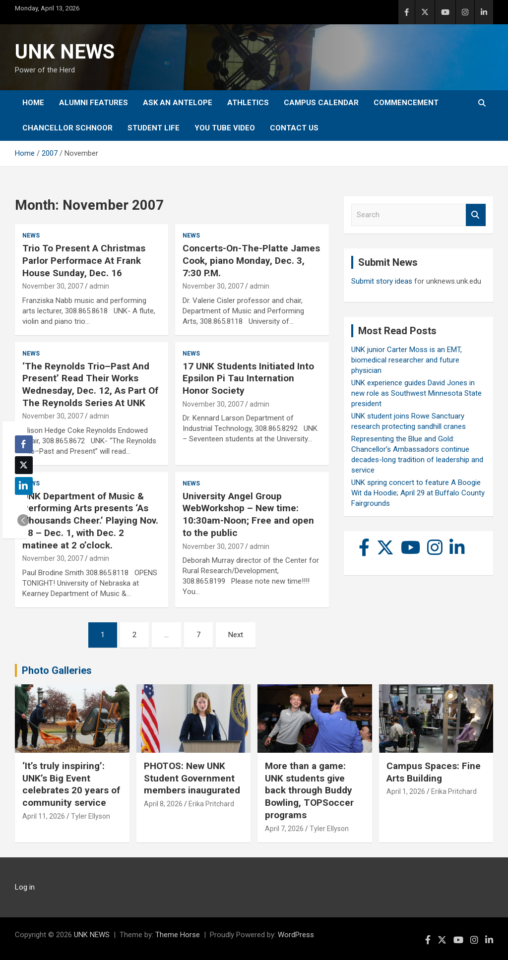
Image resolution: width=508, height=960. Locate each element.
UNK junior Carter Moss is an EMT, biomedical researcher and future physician (406, 360)
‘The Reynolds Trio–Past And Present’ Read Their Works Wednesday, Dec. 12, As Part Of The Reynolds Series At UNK (90, 384)
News (31, 235)
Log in (25, 887)
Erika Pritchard (211, 804)
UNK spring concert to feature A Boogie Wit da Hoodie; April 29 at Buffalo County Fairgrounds (418, 493)
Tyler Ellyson (90, 816)
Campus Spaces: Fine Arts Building (433, 772)
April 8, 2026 (163, 804)
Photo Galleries (57, 670)
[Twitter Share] (24, 465)
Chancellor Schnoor (67, 127)
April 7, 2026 (284, 829)
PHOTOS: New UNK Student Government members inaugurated (192, 778)
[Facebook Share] (24, 444)
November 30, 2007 (52, 286)
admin (99, 286)
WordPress (296, 934)
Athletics (248, 102)
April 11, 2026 (43, 816)
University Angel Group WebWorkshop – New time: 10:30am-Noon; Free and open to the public (248, 514)
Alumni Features (93, 102)
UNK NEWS (65, 51)
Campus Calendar (321, 102)
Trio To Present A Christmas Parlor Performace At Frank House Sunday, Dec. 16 (83, 260)
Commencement (406, 102)
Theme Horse (177, 934)
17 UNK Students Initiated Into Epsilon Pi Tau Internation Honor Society (248, 378)
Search (476, 215)
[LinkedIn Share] (24, 486)
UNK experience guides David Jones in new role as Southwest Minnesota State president (416, 393)
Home (33, 102)
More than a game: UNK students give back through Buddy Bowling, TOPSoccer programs (309, 790)
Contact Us (294, 127)
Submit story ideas (381, 281)
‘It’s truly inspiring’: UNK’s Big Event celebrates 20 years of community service (71, 784)
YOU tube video (224, 127)
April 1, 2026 (405, 791)
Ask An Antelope (177, 102)
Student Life (153, 127)
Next (235, 634)
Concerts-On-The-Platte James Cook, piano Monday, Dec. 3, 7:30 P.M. (251, 260)
